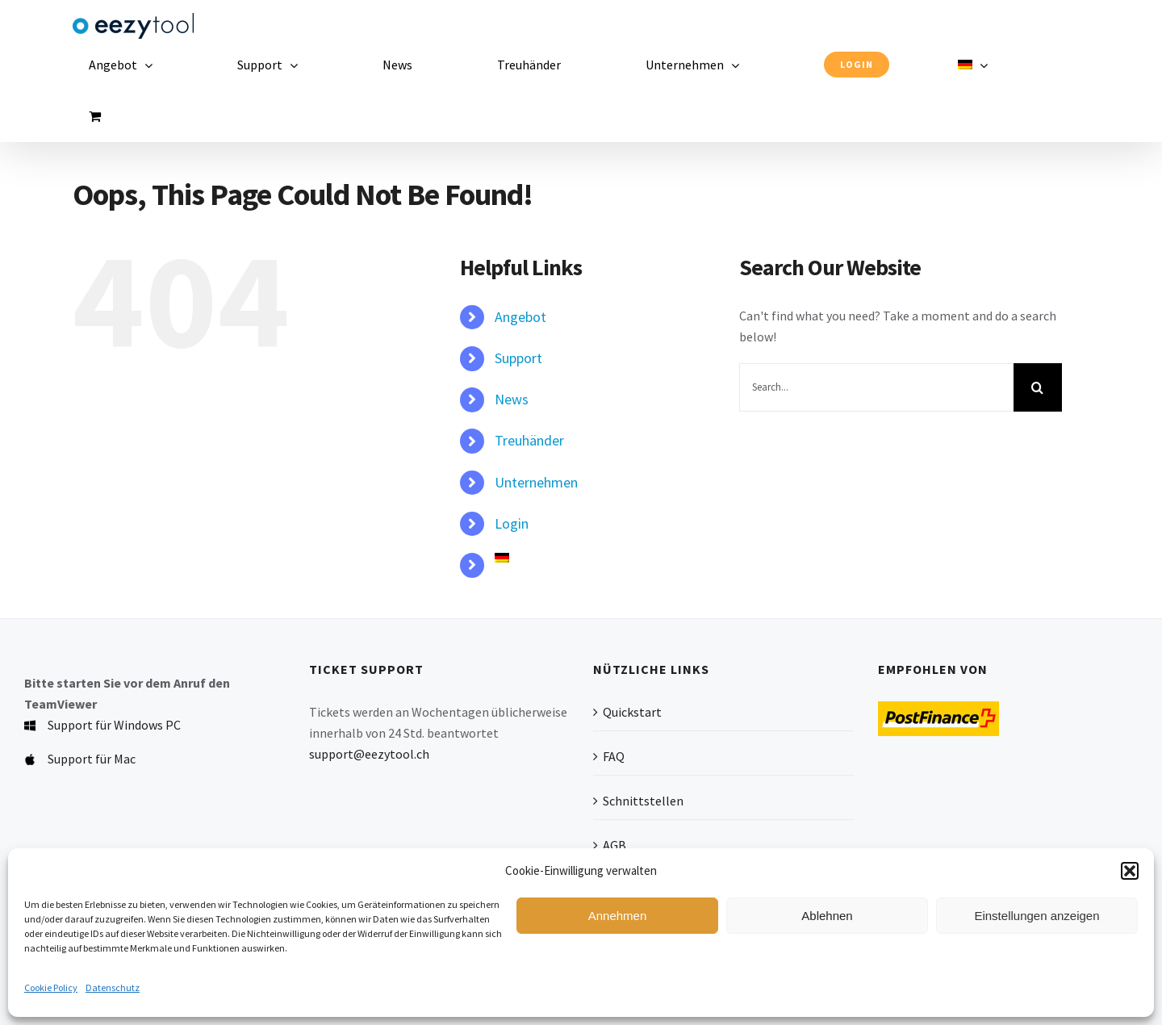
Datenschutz (113, 987)
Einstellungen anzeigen (1036, 915)
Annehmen (617, 915)
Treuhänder (529, 440)
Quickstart (632, 712)
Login (512, 523)
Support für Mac (92, 759)
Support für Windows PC (114, 725)
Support (518, 358)
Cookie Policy (50, 987)
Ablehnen (826, 915)
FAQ (614, 756)
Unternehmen (536, 482)
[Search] (1038, 387)
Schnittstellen (643, 801)
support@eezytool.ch (369, 754)
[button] (1130, 871)
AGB (614, 845)
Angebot (520, 317)
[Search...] (876, 387)
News (512, 399)
